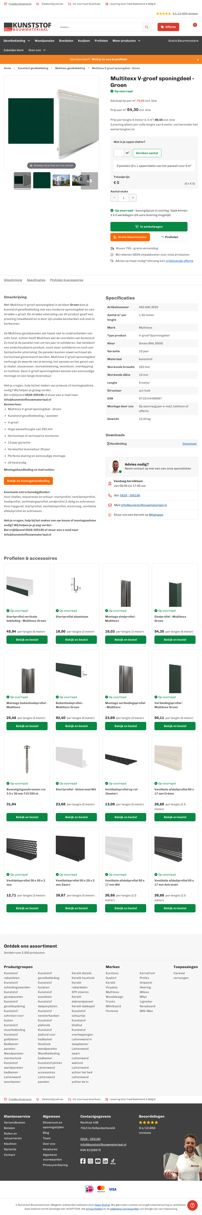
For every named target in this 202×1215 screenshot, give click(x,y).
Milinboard (113, 1006)
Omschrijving (13, 280)
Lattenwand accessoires (46, 1070)
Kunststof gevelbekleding (33, 68)
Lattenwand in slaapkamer (82, 1042)
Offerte (168, 27)
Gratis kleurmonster (130, 237)
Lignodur (146, 1001)
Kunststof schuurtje (78, 1013)
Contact (9, 1155)
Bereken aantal (147, 153)
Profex (144, 978)
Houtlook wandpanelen (47, 1046)
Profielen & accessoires (66, 280)
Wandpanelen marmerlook (13, 1056)
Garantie (10, 1149)
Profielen (169, 237)
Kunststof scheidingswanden (16, 985)
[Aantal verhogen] (133, 198)
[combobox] (104, 27)
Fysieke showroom (17, 3)
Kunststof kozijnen (45, 985)
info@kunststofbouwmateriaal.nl (144, 505)
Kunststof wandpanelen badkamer (13, 1067)
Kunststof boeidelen (45, 994)
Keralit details (82, 973)
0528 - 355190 (130, 495)
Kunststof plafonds (45, 1023)
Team (46, 1138)
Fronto (110, 1001)
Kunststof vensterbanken (48, 1013)
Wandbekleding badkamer (49, 1056)
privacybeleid (94, 1208)
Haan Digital (102, 1204)
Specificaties (36, 280)
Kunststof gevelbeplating (14, 1004)
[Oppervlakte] (119, 153)
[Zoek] (147, 27)
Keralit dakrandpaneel (82, 999)
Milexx (144, 992)
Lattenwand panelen (46, 1079)
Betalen (9, 1128)
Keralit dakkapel (83, 1006)
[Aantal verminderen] (114, 198)
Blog (46, 1133)
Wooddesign (114, 997)
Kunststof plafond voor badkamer (47, 1034)
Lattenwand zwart (80, 1051)
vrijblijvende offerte (179, 261)
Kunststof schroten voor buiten (14, 1015)
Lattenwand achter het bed (82, 1070)
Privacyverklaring (55, 1165)
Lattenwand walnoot (80, 1060)
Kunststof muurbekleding (14, 1027)
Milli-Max (146, 1011)
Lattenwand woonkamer (12, 1079)
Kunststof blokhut (78, 1023)
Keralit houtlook (83, 978)
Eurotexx (112, 973)
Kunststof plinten (50, 1063)
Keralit (110, 982)
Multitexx (112, 992)
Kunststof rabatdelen (12, 975)
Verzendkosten (14, 1122)
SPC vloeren (80, 992)
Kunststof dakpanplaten (47, 1004)
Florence (112, 1011)
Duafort (111, 978)
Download (189, 443)
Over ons (49, 1144)
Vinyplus (112, 987)
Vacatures (50, 1149)
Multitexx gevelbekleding (70, 68)
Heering (145, 987)
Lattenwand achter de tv (80, 1079)
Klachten (10, 1144)
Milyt (143, 997)
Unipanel (146, 982)
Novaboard (147, 1006)
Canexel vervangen (177, 975)
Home (7, 68)
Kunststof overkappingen (82, 1032)
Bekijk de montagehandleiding (28, 481)
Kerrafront (147, 973)
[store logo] (27, 27)
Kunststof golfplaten (11, 1037)
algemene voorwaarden (124, 1208)
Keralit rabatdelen (79, 985)
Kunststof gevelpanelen (13, 994)
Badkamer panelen (11, 1046)
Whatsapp (156, 514)
